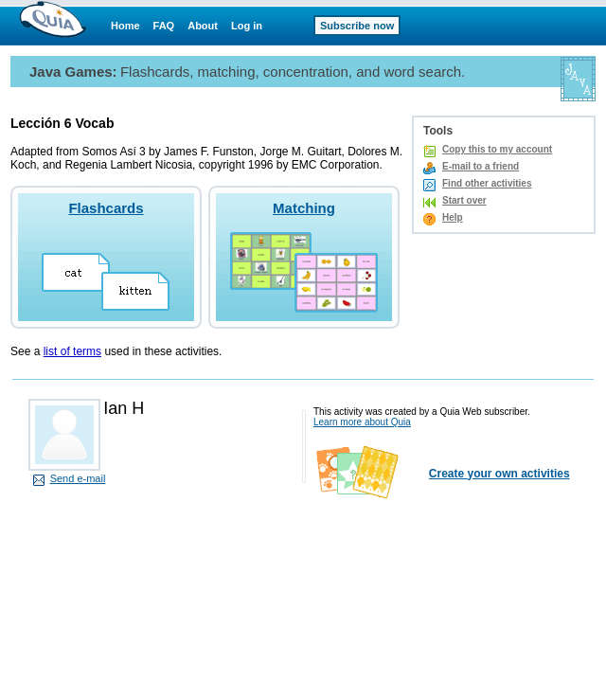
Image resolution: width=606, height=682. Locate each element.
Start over (464, 200)
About (202, 25)
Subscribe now (357, 25)
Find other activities (486, 183)
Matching (304, 208)
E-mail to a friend (480, 166)
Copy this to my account (497, 149)
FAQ (164, 25)
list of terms (72, 351)
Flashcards (105, 208)
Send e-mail (78, 478)
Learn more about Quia (362, 422)
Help (452, 217)
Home (125, 25)
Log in (246, 25)
